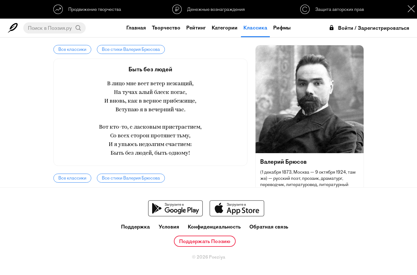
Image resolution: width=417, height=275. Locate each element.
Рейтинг (196, 27)
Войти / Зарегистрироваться (369, 28)
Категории (225, 27)
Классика (255, 27)
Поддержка (135, 226)
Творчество (166, 27)
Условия (169, 226)
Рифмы (282, 27)
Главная (136, 27)
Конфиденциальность (214, 226)
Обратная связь (268, 226)
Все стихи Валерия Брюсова (131, 49)
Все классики (72, 49)
